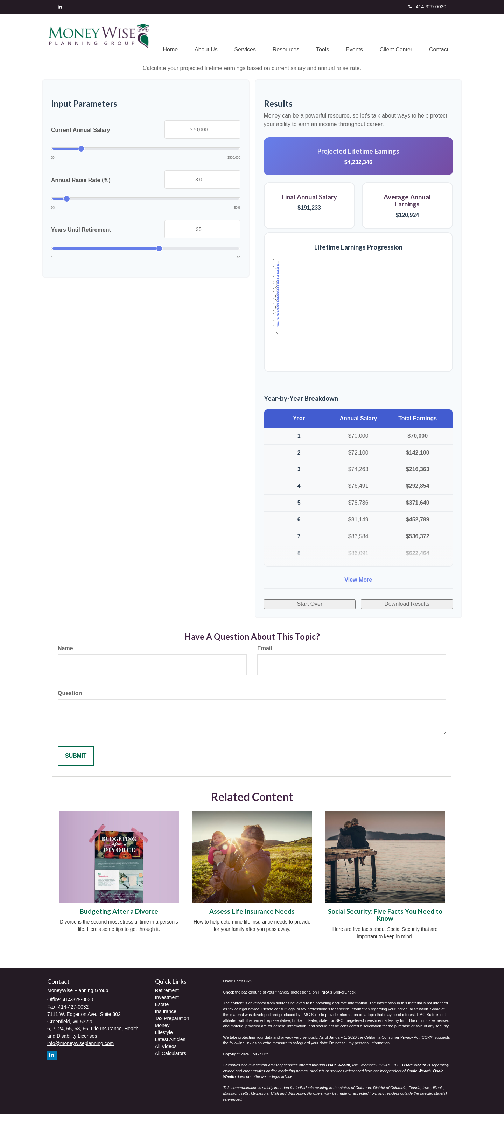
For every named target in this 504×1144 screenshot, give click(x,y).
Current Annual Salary (80, 160)
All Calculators (170, 1083)
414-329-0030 (427, 6)
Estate (162, 1034)
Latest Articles (170, 1069)
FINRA (382, 1095)
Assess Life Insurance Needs (252, 941)
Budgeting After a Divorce (119, 941)
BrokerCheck (344, 1021)
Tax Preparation (172, 1048)
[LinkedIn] (60, 6)
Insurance (165, 1041)
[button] (202, 39)
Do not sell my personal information (359, 1073)
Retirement (167, 1020)
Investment (167, 1027)
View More (358, 609)
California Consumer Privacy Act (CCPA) (399, 1067)
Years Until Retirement (81, 259)
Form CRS (243, 1011)
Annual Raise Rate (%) (81, 210)
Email (264, 678)
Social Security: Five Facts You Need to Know (385, 944)
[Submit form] (76, 785)
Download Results (406, 634)
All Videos (166, 1076)
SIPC (393, 1095)
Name (65, 678)
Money (162, 1055)
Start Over (309, 634)
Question (70, 723)
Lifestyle (164, 1062)
